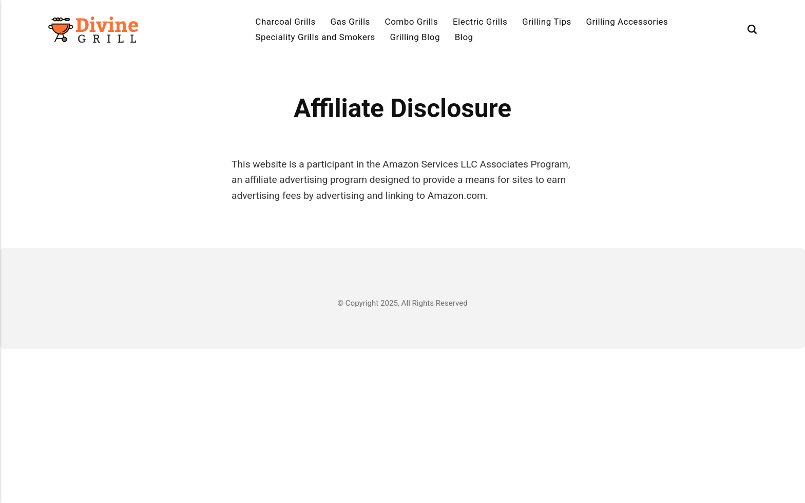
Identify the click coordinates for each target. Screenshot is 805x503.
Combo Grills (411, 21)
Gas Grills (350, 21)
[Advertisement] (402, 426)
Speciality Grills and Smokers (315, 37)
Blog (464, 37)
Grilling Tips (546, 21)
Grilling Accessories (627, 21)
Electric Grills (480, 21)
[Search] (752, 29)
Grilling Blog (415, 37)
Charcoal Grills (285, 21)
